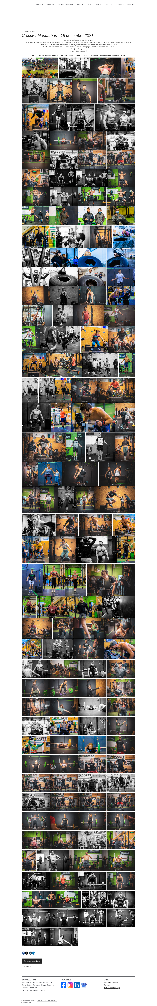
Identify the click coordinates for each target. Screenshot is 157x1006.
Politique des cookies (28, 1000)
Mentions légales (111, 982)
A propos (51, 4)
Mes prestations (65, 4)
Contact (109, 4)
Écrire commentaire (32, 961)
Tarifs (98, 4)
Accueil (39, 4)
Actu (90, 4)
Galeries (80, 4)
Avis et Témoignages (125, 4)
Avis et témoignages (112, 987)
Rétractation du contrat (47, 1000)
